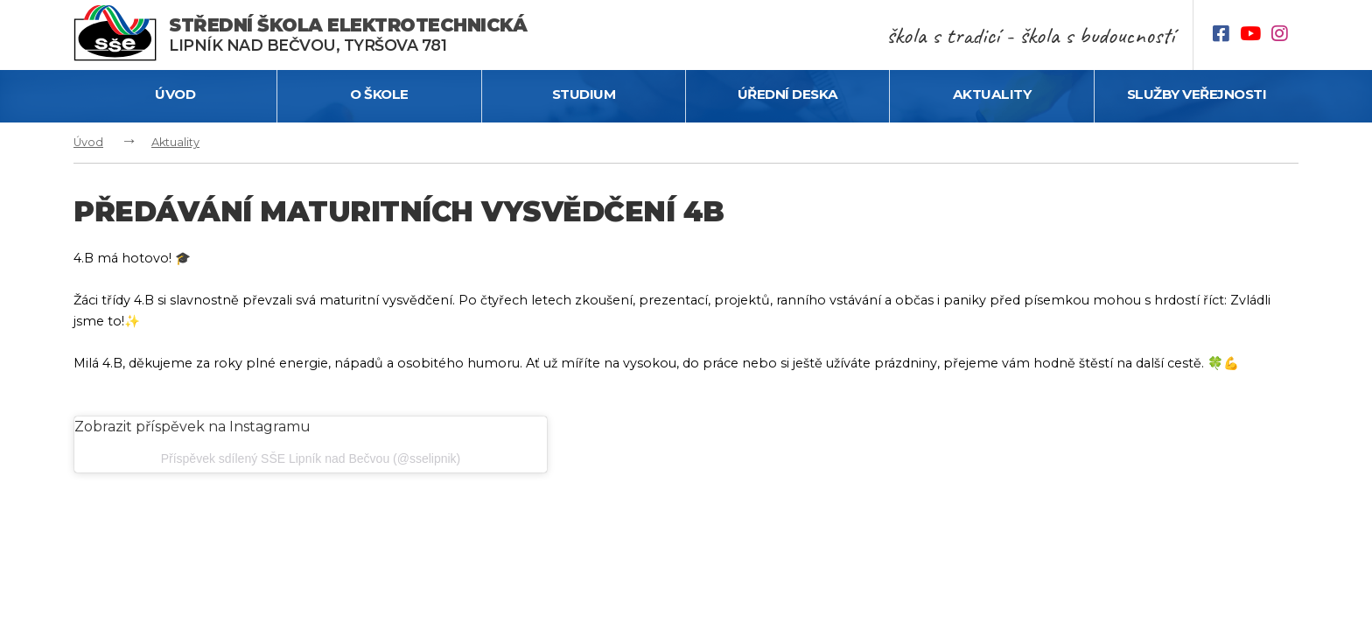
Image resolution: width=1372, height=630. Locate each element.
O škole (379, 94)
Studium (584, 94)
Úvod (175, 94)
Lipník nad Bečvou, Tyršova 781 (348, 34)
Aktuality (992, 94)
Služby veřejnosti (1197, 94)
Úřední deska (788, 94)
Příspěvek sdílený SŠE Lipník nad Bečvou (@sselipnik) (311, 459)
